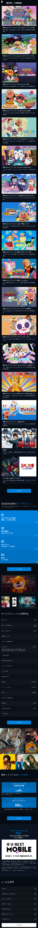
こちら (20, 650)
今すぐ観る (19, 490)
